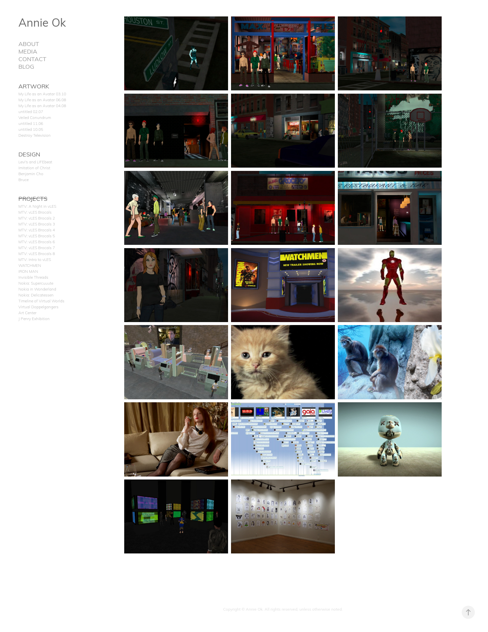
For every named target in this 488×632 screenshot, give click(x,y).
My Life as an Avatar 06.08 (42, 99)
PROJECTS (32, 198)
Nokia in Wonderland (37, 289)
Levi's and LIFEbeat (35, 161)
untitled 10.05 (30, 129)
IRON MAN (28, 271)
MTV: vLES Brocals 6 (36, 241)
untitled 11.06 (30, 123)
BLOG (26, 66)
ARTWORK (33, 86)
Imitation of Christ (34, 167)
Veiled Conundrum (34, 117)
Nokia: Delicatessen (36, 294)
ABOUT (28, 43)
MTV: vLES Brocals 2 (36, 218)
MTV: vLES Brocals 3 (36, 223)
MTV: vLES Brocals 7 (36, 247)
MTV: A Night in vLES (37, 206)
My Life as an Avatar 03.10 (42, 93)
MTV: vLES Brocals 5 (36, 235)
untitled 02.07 (30, 111)
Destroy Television (34, 135)
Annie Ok (42, 22)
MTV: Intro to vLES (34, 259)
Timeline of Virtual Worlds (41, 300)
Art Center (27, 312)
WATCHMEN (29, 265)
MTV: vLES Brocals (35, 212)
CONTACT (32, 59)
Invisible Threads (33, 277)
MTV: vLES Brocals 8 (36, 253)
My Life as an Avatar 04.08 (42, 105)
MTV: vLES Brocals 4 (36, 229)
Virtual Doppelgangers (38, 306)
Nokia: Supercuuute (35, 283)
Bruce (23, 179)
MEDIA (27, 51)
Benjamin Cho (30, 173)
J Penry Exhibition (34, 318)
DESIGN (29, 154)
